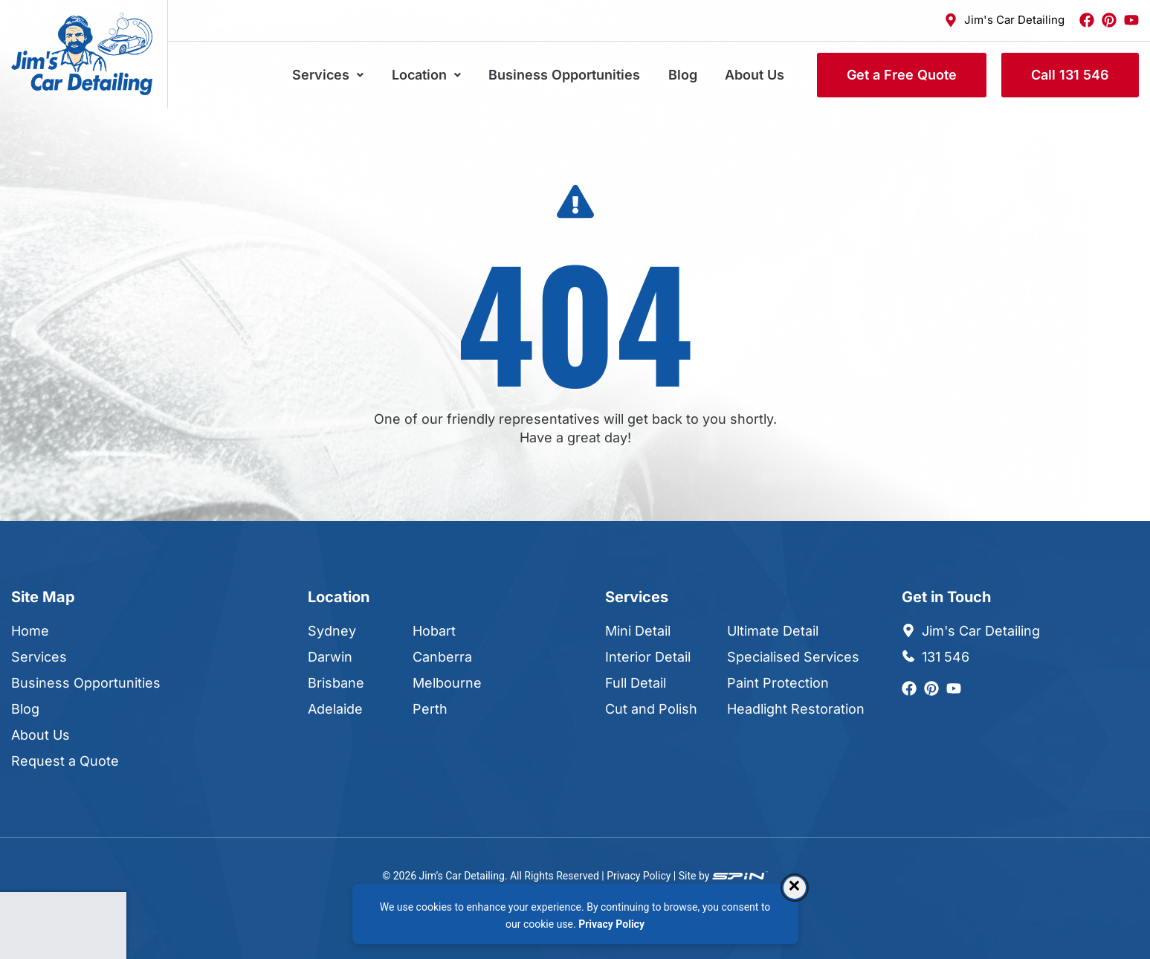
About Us (757, 75)
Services (353, 75)
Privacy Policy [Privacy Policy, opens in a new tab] (611, 924)
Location (445, 75)
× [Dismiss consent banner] (795, 887)
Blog (690, 75)
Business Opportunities (578, 75)
